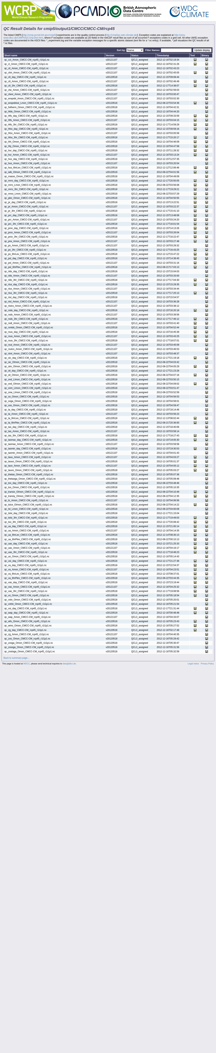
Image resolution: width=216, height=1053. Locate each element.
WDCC (26, 663)
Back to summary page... (16, 658)
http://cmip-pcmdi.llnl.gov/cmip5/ (39, 35)
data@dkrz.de (69, 663)
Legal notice (193, 663)
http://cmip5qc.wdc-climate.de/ (121, 35)
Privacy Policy (207, 663)
